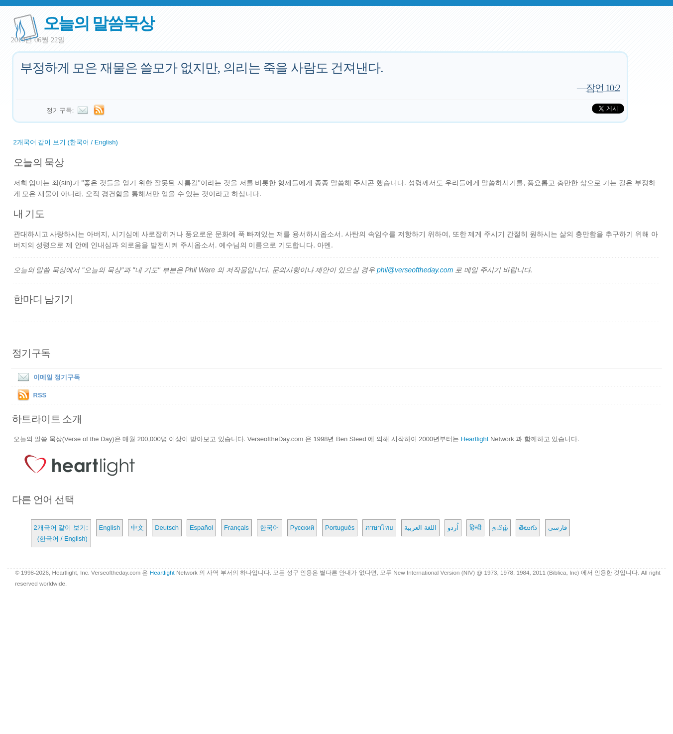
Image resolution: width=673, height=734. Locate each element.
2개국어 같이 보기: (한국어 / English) (61, 533)
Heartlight (475, 439)
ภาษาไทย (379, 527)
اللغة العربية (420, 527)
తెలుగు (528, 527)
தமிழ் (500, 527)
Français (236, 527)
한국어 (269, 527)
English (109, 527)
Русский (302, 527)
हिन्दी (475, 527)
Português (339, 527)
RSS (40, 395)
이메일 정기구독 (47, 377)
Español (201, 527)
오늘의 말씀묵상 (98, 23)
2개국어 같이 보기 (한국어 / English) (65, 142)
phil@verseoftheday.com (415, 270)
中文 (137, 527)
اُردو (453, 527)
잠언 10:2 (603, 88)
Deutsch (167, 527)
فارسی (557, 527)
